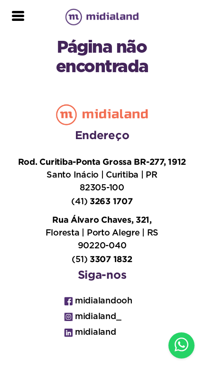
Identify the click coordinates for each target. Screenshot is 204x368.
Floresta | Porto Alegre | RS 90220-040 (102, 232)
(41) (101, 201)
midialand (90, 332)
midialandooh (98, 301)
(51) (102, 259)
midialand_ (92, 317)
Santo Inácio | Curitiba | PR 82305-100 (102, 174)
